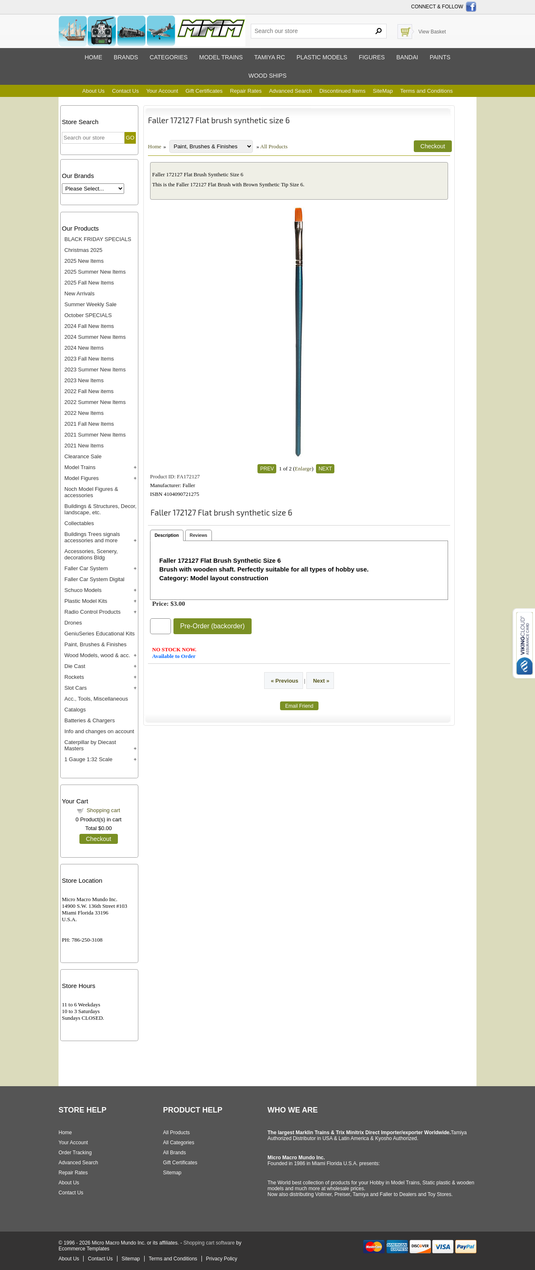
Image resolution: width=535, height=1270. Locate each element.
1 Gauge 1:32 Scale (88, 759)
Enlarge (303, 468)
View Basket (432, 32)
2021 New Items (84, 445)
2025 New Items (84, 261)
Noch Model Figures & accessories (91, 492)
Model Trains (79, 467)
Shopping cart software (209, 1243)
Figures (372, 57)
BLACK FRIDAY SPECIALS (97, 239)
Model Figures (81, 478)
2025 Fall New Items (89, 282)
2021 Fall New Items (89, 424)
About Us (93, 91)
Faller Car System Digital (94, 579)
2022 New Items (84, 413)
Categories (169, 57)
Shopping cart (103, 810)
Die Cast (74, 666)
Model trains (220, 57)
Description (167, 535)
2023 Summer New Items (95, 369)
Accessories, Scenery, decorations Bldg (91, 554)
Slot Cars (75, 688)
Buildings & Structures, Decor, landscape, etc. (100, 509)
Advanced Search (290, 91)
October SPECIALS (88, 315)
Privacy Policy (221, 1259)
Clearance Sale (83, 456)
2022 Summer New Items (95, 402)
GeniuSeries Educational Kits (99, 633)
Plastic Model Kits (85, 601)
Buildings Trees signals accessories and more (92, 537)
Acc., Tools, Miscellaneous (96, 699)
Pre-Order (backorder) (212, 626)
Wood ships (267, 75)
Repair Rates (246, 91)
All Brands (174, 1153)
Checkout (98, 839)
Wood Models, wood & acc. (97, 655)
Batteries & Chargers (89, 720)
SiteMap (383, 91)
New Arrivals (79, 293)
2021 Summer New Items (95, 435)
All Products (274, 146)
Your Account (162, 91)
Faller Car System (86, 568)
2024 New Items (84, 348)
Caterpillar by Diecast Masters (90, 745)
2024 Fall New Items (89, 326)
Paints (440, 57)
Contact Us (125, 91)
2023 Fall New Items (89, 359)
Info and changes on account (99, 731)
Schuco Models (83, 590)
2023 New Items (84, 380)
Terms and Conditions (426, 91)
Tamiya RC (269, 57)
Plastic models (321, 57)
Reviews (198, 535)
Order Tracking (75, 1153)
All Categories (178, 1143)
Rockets (74, 677)
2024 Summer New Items (95, 337)
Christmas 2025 (83, 250)
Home (93, 57)
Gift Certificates (204, 91)
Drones (73, 623)
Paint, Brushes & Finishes (95, 644)
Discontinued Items (342, 91)
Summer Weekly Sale (90, 304)
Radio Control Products (92, 612)
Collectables (79, 523)
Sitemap (172, 1173)
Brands (126, 57)
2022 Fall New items (89, 391)
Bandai (407, 57)
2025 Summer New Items (95, 272)
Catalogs (75, 709)
